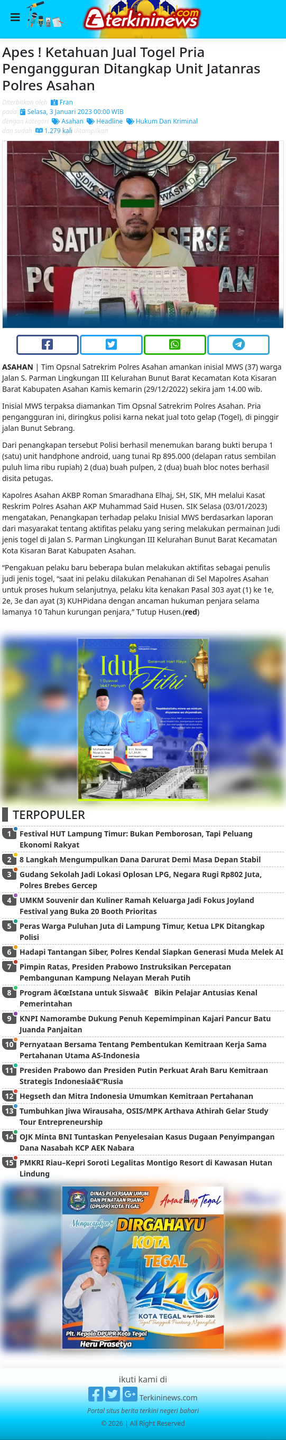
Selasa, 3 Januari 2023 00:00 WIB (72, 111)
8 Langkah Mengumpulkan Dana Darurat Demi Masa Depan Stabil (140, 859)
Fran (62, 102)
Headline (105, 121)
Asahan (68, 121)
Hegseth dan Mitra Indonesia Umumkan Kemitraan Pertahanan (136, 1096)
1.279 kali (53, 130)
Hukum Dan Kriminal (162, 121)
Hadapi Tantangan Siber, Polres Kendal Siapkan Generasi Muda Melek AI (151, 952)
